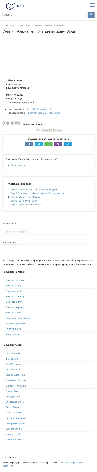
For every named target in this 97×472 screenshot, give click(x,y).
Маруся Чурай (13, 434)
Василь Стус (12, 391)
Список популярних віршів (71, 462)
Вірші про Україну (15, 307)
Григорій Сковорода (16, 418)
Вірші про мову (13, 312)
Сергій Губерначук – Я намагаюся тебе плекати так (37, 193)
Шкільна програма (15, 323)
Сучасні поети (18, 165)
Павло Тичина (13, 407)
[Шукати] (91, 15)
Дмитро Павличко (15, 423)
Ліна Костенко (13, 369)
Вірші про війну (13, 285)
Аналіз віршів (12, 334)
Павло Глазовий (14, 412)
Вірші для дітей (13, 291)
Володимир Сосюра (16, 380)
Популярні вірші (14, 328)
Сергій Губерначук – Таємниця (44, 113)
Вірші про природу (15, 296)
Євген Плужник (14, 428)
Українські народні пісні (18, 318)
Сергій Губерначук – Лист (24, 201)
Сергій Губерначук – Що (39, 109)
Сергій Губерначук (52, 130)
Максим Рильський (16, 385)
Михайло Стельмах (16, 439)
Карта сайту (8, 466)
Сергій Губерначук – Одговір (25, 197)
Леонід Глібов (13, 396)
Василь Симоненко (15, 375)
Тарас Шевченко (14, 353)
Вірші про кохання (15, 280)
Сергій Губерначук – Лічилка (26, 204)
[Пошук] (44, 15)
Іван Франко (12, 359)
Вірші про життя (14, 302)
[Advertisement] (48, 58)
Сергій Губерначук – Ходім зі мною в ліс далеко (35, 189)
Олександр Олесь (15, 402)
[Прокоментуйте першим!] (48, 232)
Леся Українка (13, 364)
